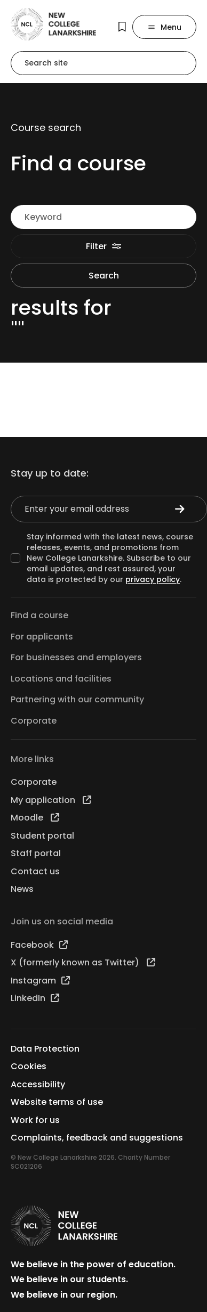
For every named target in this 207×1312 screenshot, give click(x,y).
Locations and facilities (61, 679)
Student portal (42, 836)
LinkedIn (35, 998)
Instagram (40, 980)
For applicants (42, 636)
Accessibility (38, 1084)
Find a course (39, 615)
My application (51, 800)
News (22, 889)
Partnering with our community (77, 699)
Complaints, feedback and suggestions (97, 1137)
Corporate (34, 721)
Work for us (35, 1120)
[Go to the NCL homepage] (53, 24)
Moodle (35, 817)
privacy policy (152, 579)
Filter (104, 246)
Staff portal (36, 853)
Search (104, 275)
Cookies (28, 1066)
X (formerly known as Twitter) (83, 962)
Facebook (39, 945)
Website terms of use (57, 1102)
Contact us (35, 871)
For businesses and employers (76, 657)
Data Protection (45, 1049)
